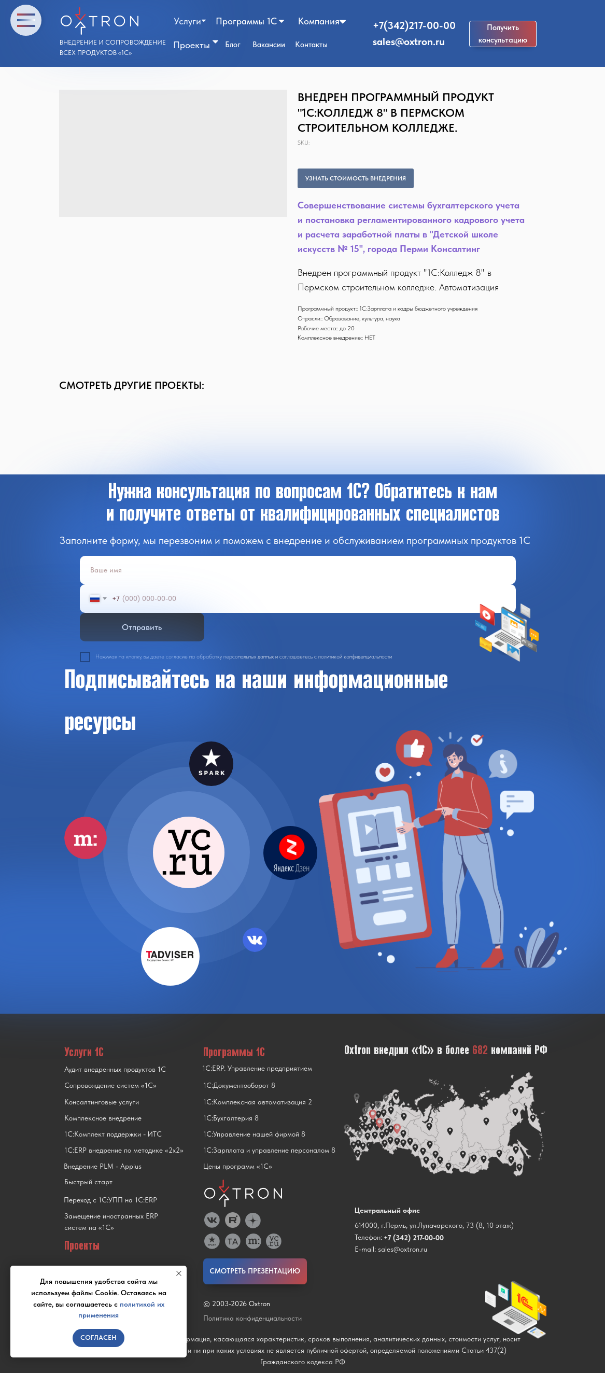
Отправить (142, 627)
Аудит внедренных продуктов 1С (115, 1069)
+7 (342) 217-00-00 (414, 1238)
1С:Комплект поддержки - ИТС (113, 1134)
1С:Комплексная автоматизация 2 (257, 1102)
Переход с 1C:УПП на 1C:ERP (110, 1200)
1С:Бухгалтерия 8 (231, 1118)
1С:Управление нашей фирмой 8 (254, 1134)
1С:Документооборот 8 (239, 1085)
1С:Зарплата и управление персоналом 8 (269, 1150)
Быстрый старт (88, 1182)
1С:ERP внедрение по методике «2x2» (124, 1150)
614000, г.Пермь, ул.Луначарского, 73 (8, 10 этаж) (434, 1225)
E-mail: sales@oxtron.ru (391, 1249)
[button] (503, 34)
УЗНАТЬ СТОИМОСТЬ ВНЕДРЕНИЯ (355, 178)
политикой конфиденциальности (355, 656)
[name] (298, 570)
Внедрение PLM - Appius (103, 1166)
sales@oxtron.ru (409, 41)
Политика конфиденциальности (252, 1318)
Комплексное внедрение (103, 1118)
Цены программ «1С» (237, 1166)
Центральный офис (387, 1210)
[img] (188, 852)
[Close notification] (179, 1273)
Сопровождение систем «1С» (110, 1085)
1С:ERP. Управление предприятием (257, 1068)
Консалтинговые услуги (101, 1102)
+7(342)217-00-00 (414, 25)
